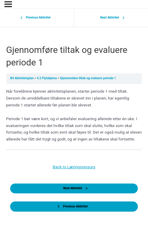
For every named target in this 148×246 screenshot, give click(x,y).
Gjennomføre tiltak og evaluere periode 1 (88, 78)
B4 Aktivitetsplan (22, 78)
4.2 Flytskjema (47, 78)
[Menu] (8, 4)
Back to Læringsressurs (74, 166)
